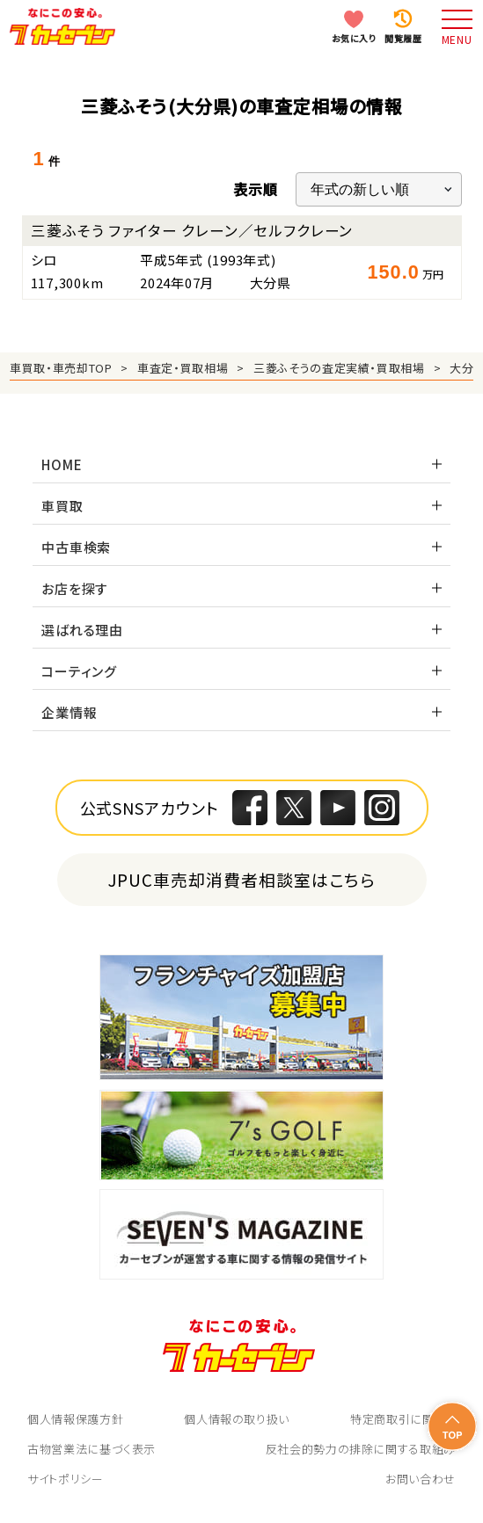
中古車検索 (76, 547)
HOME (61, 464)
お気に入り (354, 38)
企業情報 (69, 712)
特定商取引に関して (403, 1419)
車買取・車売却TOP (61, 367)
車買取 (62, 506)
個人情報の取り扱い (236, 1419)
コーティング (79, 671)
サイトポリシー (65, 1478)
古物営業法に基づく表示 (91, 1448)
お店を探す (74, 588)
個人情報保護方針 (75, 1419)
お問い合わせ (420, 1478)
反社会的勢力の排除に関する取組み (361, 1448)
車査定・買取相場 (182, 367)
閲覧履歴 (402, 38)
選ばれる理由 (82, 629)
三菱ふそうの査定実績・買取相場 (339, 367)
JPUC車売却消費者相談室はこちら (241, 879)
